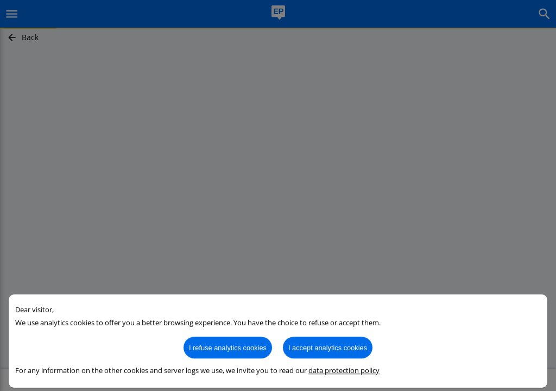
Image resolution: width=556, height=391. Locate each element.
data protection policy (344, 377)
